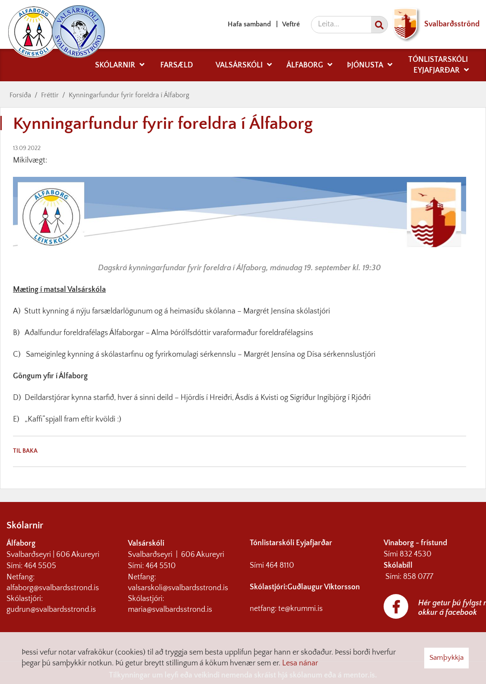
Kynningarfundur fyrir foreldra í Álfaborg (129, 95)
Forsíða (20, 95)
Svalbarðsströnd (434, 24)
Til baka (25, 450)
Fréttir (50, 95)
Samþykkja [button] (446, 658)
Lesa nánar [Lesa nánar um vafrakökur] (300, 663)
